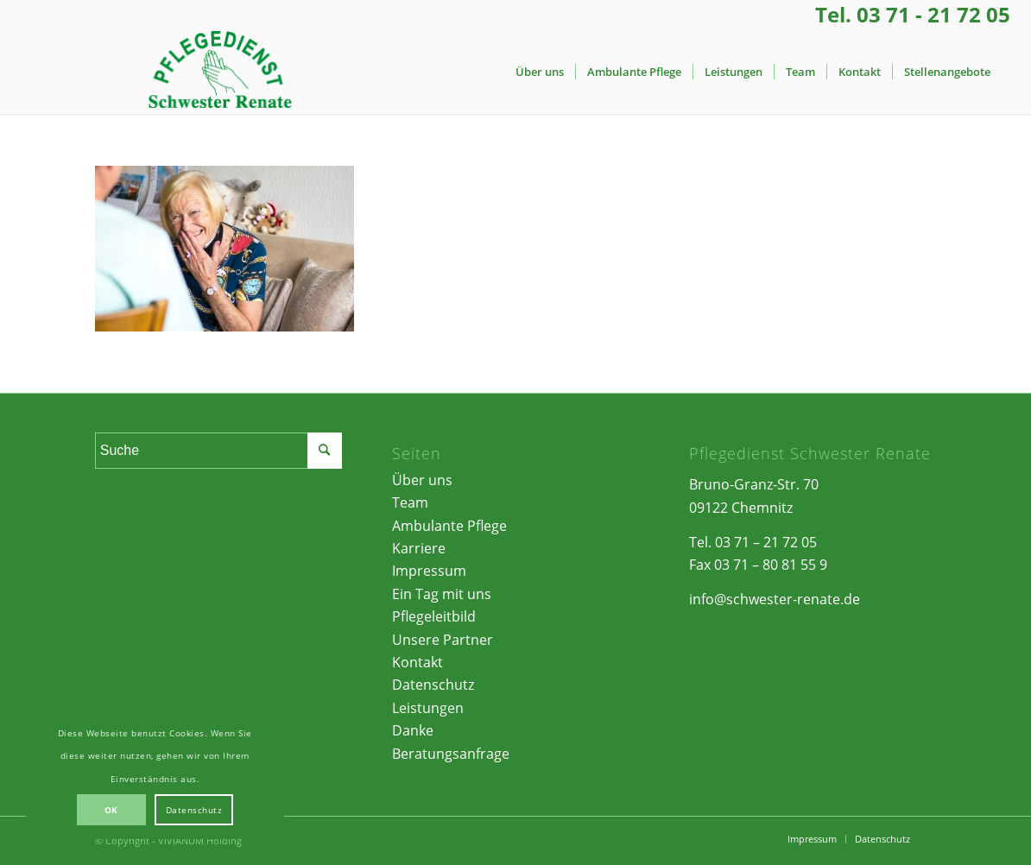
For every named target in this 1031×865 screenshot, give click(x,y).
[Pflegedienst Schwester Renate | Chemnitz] (219, 71)
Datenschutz (433, 684)
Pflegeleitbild (434, 616)
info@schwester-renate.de (774, 599)
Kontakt (417, 662)
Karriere (419, 548)
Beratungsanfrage (450, 753)
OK (111, 810)
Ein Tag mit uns (441, 593)
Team (410, 502)
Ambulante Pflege (449, 525)
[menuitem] (539, 71)
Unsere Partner (442, 639)
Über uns (422, 479)
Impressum (429, 570)
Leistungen (428, 707)
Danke (412, 730)
